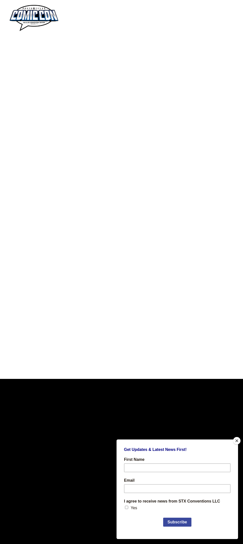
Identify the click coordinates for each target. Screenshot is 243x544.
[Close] (237, 440)
